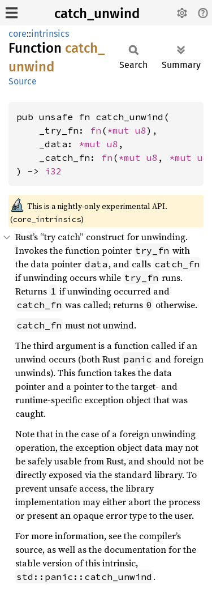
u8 (140, 130)
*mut (121, 130)
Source (22, 81)
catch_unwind (97, 14)
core (17, 33)
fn (95, 130)
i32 (53, 171)
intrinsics (50, 33)
